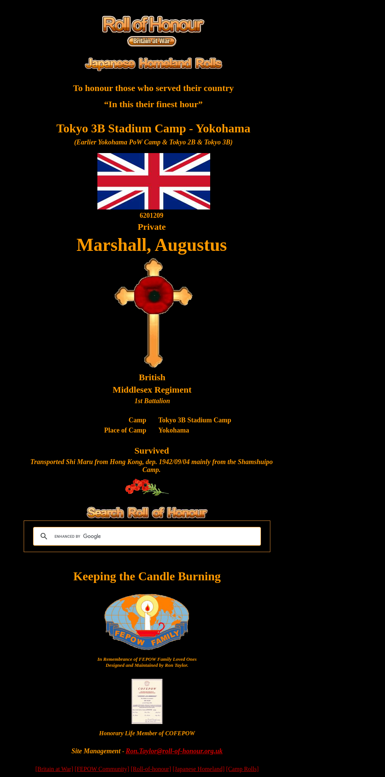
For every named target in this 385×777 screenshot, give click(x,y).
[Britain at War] (54, 769)
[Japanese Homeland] (198, 769)
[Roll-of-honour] (151, 769)
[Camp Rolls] (242, 769)
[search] (146, 536)
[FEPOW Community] (102, 769)
